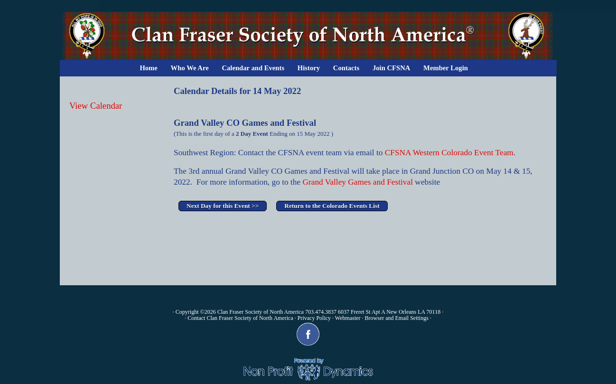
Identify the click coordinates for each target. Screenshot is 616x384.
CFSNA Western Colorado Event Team (448, 152)
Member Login (445, 68)
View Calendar (95, 106)
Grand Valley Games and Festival (357, 182)
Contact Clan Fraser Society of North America (240, 318)
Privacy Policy (314, 318)
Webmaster (348, 318)
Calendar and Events (253, 68)
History (309, 68)
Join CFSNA (391, 68)
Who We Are (190, 68)
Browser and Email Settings (397, 318)
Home (148, 68)
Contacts (346, 68)
